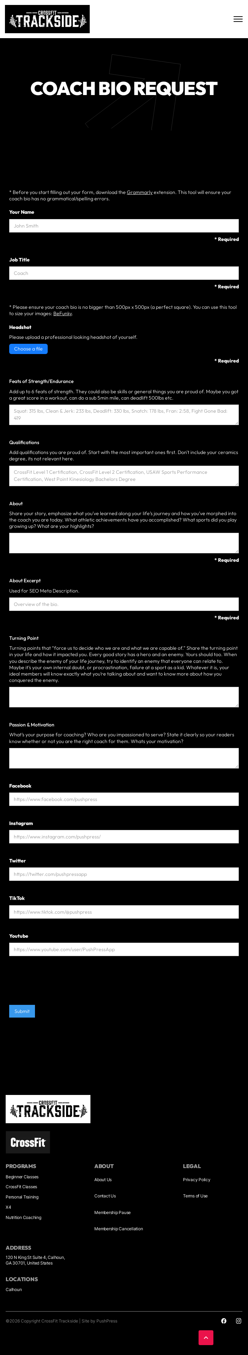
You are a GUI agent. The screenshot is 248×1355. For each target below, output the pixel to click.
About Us (103, 1179)
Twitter (17, 861)
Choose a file (28, 349)
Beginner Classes (22, 1176)
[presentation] (63, 983)
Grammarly (140, 192)
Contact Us (105, 1195)
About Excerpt (25, 580)
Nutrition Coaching (23, 1217)
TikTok (17, 898)
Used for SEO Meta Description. (44, 590)
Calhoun (14, 1289)
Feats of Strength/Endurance (41, 381)
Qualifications (24, 442)
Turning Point (24, 638)
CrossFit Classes (21, 1186)
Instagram (21, 823)
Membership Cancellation (118, 1228)
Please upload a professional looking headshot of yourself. (73, 337)
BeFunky (62, 313)
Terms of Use (195, 1195)
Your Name (21, 212)
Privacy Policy (197, 1179)
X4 (8, 1207)
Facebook (20, 785)
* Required (226, 239)
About (16, 503)
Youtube (18, 935)
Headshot (20, 327)
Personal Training (22, 1197)
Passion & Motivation (31, 724)
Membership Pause (112, 1212)
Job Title (19, 259)
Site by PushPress (99, 1321)
